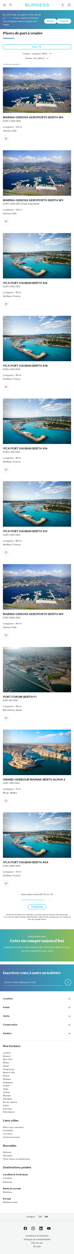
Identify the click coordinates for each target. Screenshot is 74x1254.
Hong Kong (8, 1069)
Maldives (7, 1192)
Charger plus (37, 906)
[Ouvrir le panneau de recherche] (10, 5)
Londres (7, 1052)
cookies (9, 18)
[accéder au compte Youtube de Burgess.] (49, 1229)
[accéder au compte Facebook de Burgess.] (25, 1229)
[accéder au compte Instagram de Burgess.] (33, 1229)
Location (37, 998)
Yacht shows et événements (16, 1159)
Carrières (7, 1133)
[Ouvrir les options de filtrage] (37, 46)
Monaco (7, 1056)
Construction (37, 1024)
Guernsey (7, 1108)
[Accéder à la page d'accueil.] (37, 5)
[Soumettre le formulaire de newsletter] (68, 982)
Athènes (7, 1079)
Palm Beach (9, 1112)
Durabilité (8, 1130)
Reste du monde (12, 1188)
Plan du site (37, 1243)
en (40, 1216)
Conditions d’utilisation (37, 1235)
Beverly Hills (9, 1072)
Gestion (37, 1033)
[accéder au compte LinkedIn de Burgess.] (41, 1229)
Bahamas (7, 1182)
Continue (64, 21)
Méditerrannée (10, 1202)
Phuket (6, 1085)
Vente (37, 1015)
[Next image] (67, 90)
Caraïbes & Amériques (15, 1174)
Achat (37, 1007)
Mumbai (7, 1095)
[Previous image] (6, 90)
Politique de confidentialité (37, 1239)
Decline (50, 21)
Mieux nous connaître (13, 1127)
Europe (7, 1198)
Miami (6, 1062)
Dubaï (6, 1066)
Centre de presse (11, 1137)
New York (7, 1059)
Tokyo (5, 1089)
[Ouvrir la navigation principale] (4, 5)
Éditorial (7, 1152)
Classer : (37, 53)
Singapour (8, 1082)
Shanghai (7, 1098)
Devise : (37, 58)
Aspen (6, 1105)
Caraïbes (7, 1178)
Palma (6, 1075)
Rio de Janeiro (10, 1102)
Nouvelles (7, 1155)
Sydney (6, 1092)
